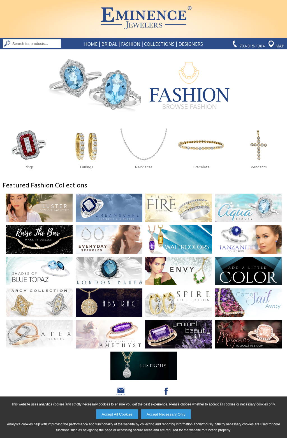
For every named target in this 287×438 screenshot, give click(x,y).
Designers (191, 44)
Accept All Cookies (117, 414)
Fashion (130, 44)
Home (91, 44)
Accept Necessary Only (166, 414)
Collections (159, 44)
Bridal (109, 44)
